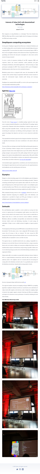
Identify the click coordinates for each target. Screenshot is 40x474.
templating (24, 192)
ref (20, 159)
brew (12, 122)
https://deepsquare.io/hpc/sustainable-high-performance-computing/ (17, 86)
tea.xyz (12, 91)
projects (17, 29)
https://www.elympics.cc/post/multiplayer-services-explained (15, 202)
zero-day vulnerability (26, 159)
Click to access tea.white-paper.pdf (9, 170)
